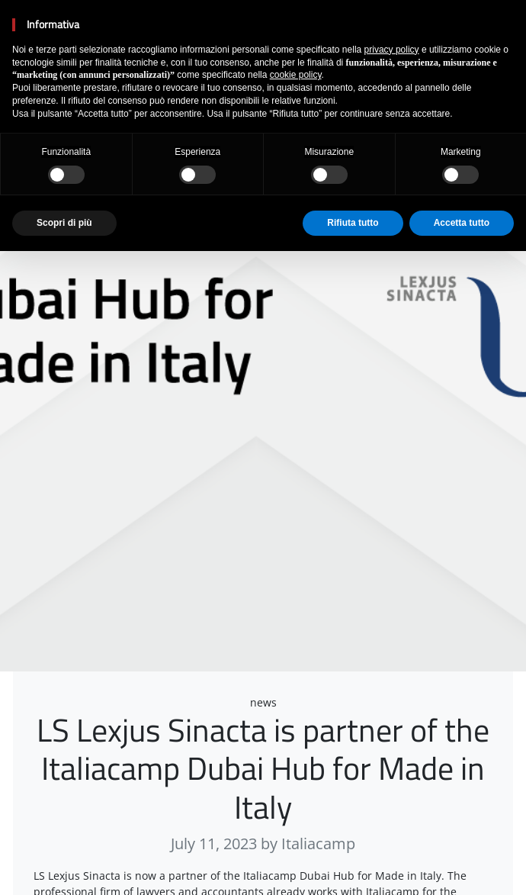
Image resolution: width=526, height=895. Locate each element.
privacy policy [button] (391, 49)
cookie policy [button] (296, 74)
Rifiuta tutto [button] (352, 222)
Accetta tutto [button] (461, 222)
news (263, 702)
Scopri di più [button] (64, 222)
